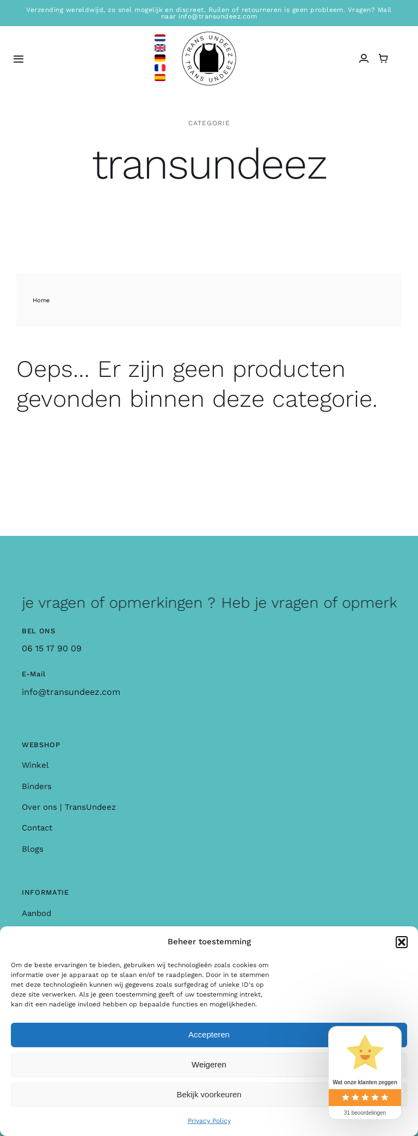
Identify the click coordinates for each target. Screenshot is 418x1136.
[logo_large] (209, 35)
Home (41, 300)
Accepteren (209, 1034)
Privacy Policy (209, 1121)
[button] (401, 942)
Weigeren (209, 1064)
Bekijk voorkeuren (208, 1094)
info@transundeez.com (71, 692)
